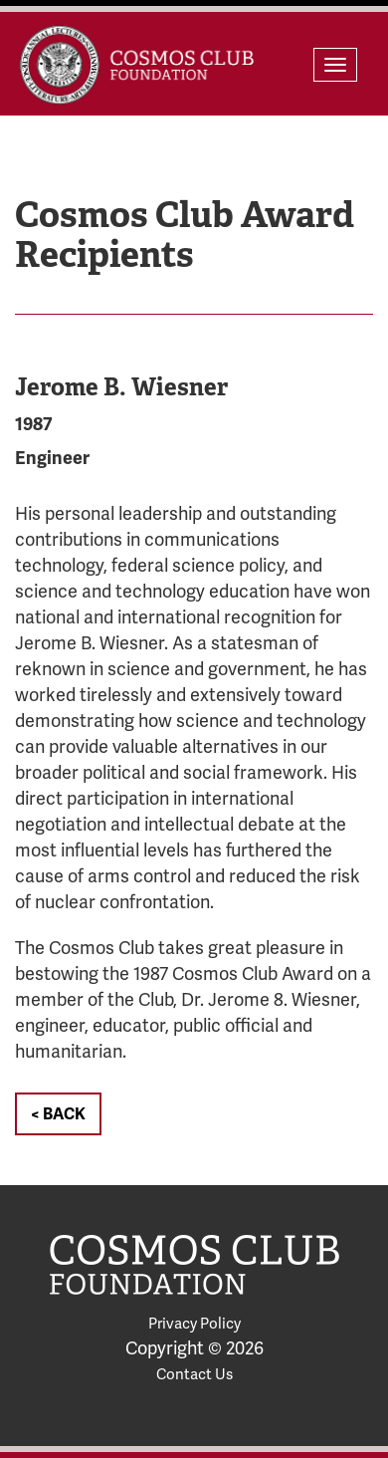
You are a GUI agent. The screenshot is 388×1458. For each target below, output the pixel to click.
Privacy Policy (194, 1324)
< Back (58, 1114)
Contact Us (194, 1374)
